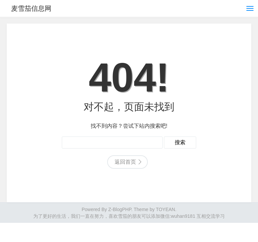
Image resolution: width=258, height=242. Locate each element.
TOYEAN (165, 209)
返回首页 (125, 162)
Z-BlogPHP (119, 209)
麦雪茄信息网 (33, 8)
